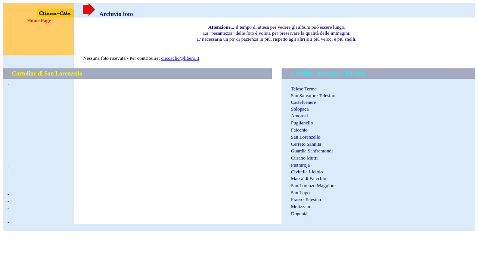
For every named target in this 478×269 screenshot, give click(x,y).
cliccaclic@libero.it (180, 58)
